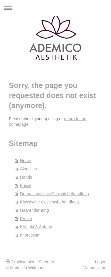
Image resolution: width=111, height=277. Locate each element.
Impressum (30, 235)
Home (25, 160)
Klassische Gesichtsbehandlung (49, 202)
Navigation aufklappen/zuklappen (55, 7)
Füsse (25, 185)
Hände (26, 177)
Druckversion (21, 262)
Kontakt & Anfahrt (36, 226)
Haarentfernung (34, 210)
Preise (26, 218)
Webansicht (94, 267)
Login (100, 262)
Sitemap (46, 262)
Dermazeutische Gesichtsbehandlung (54, 193)
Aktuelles (28, 169)
